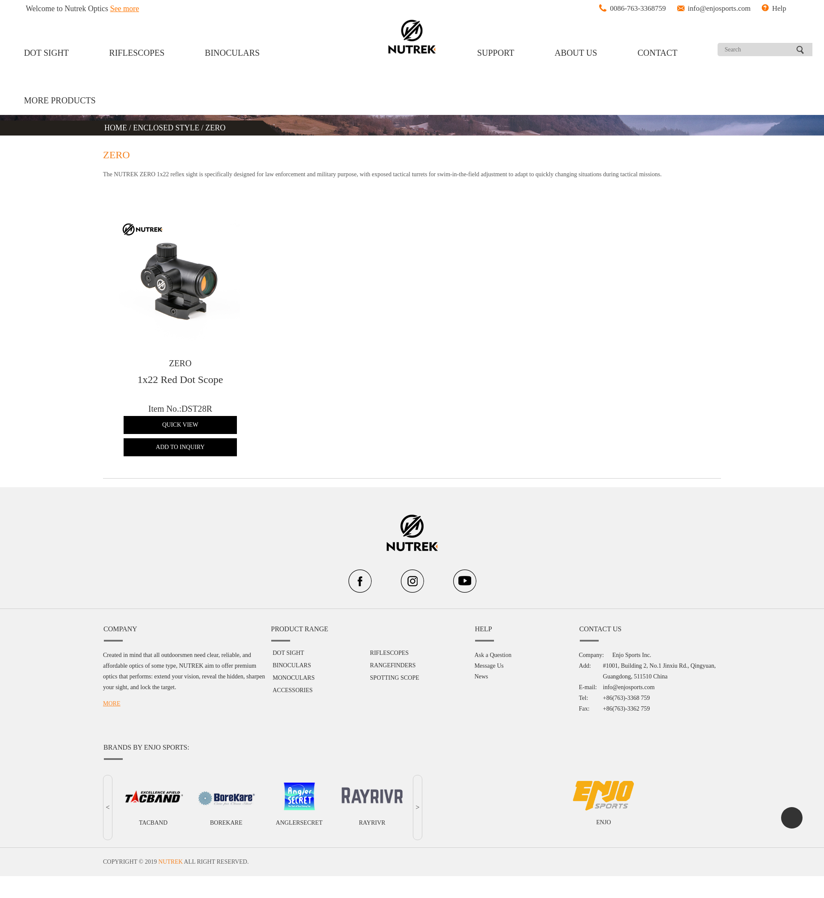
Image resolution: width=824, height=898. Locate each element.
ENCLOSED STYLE (166, 128)
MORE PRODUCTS (60, 100)
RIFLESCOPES (136, 52)
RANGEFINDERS (393, 644)
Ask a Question (492, 633)
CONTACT (658, 52)
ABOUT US (575, 52)
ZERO (216, 128)
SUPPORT (496, 52)
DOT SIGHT (46, 52)
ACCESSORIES (292, 669)
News (481, 655)
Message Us (488, 644)
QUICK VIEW (182, 425)
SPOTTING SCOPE (394, 656)
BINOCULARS (232, 52)
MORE (111, 681)
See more (124, 8)
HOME (116, 128)
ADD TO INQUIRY (182, 447)
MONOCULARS (294, 656)
